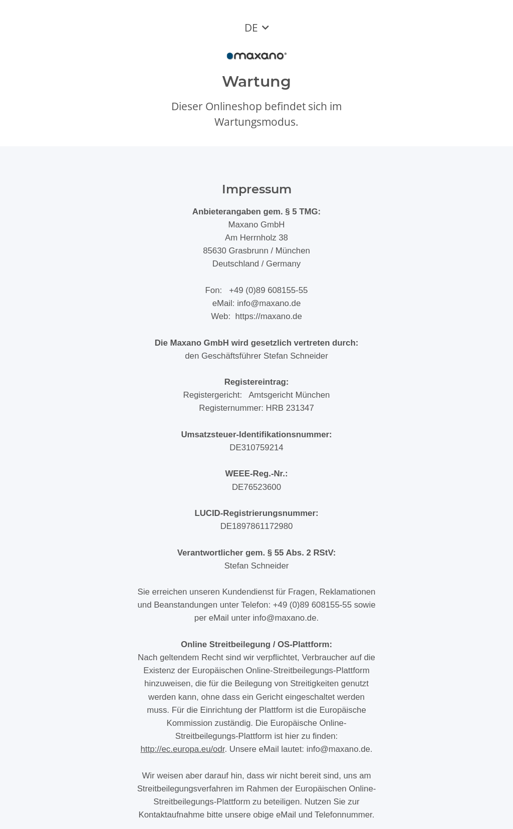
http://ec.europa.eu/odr (183, 749)
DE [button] (251, 28)
